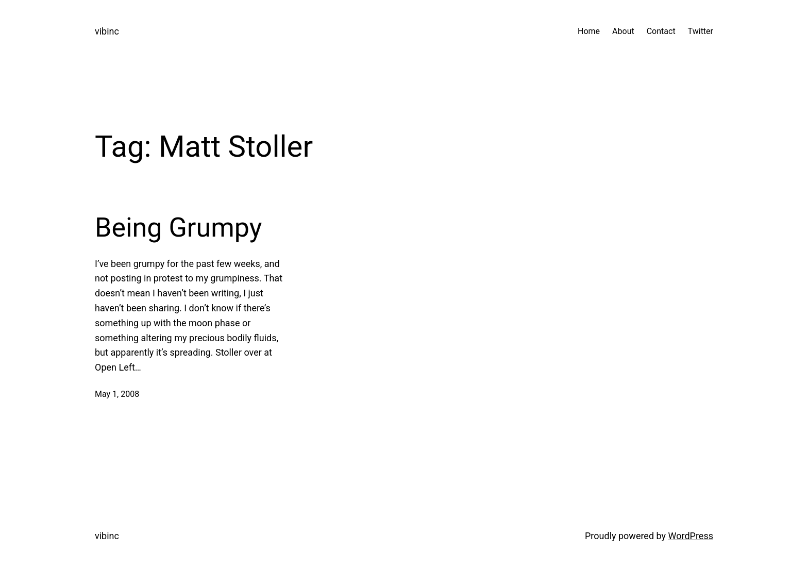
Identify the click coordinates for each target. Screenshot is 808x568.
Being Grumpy (178, 227)
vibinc (107, 31)
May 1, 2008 (117, 394)
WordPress (690, 535)
